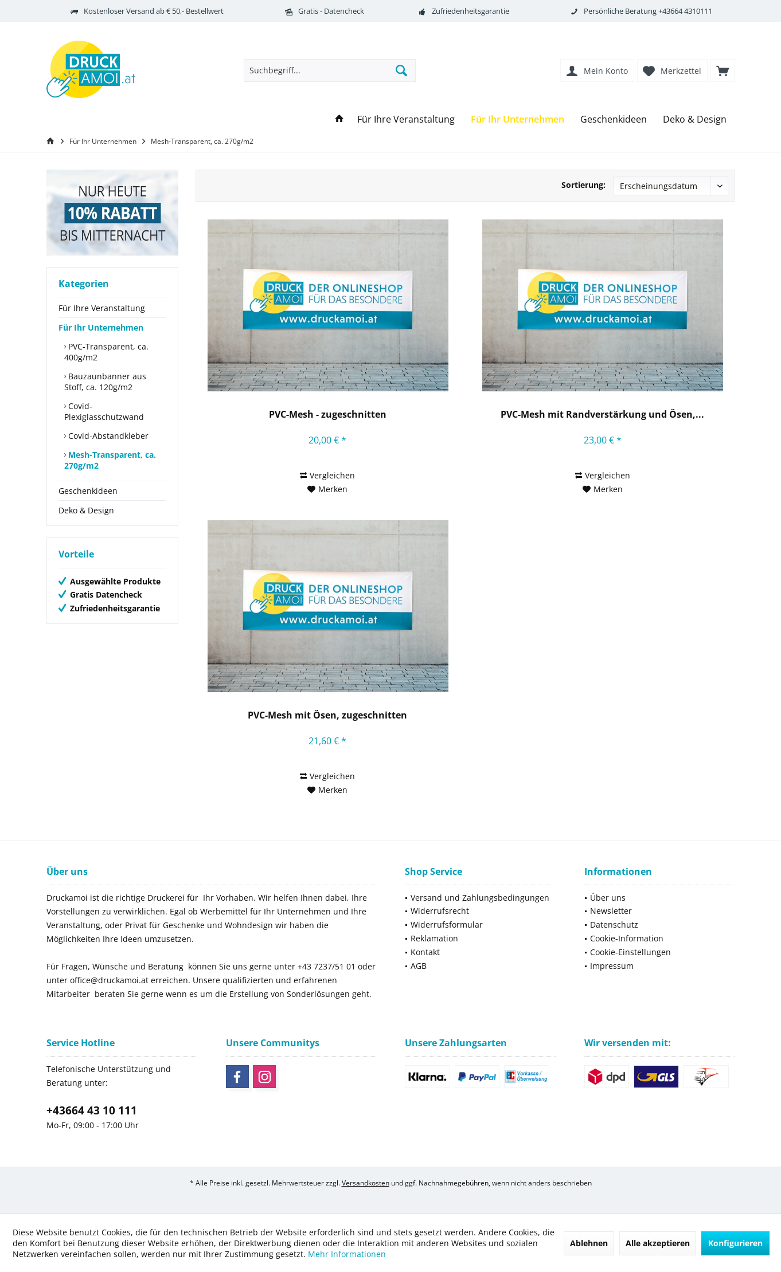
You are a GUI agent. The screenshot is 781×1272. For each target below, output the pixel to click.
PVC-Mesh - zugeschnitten (327, 415)
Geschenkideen (88, 490)
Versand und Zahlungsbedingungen (480, 897)
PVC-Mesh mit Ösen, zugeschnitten (327, 715)
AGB (419, 965)
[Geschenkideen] (613, 119)
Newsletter (611, 910)
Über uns (608, 897)
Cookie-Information (626, 938)
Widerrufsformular (447, 924)
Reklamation (434, 938)
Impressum (612, 965)
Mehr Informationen (347, 1254)
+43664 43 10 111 (91, 1110)
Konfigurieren (735, 1243)
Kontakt (425, 952)
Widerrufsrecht (440, 910)
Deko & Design (86, 510)
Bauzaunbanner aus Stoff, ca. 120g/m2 (105, 381)
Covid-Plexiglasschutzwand (104, 411)
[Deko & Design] (695, 119)
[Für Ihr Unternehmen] (517, 119)
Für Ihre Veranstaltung (101, 308)
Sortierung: (583, 184)
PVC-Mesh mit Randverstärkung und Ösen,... (602, 415)
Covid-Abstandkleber (107, 435)
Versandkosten (365, 1183)
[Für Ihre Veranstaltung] (406, 119)
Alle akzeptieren (658, 1243)
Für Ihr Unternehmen (100, 327)
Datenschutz (614, 924)
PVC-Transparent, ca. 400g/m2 (106, 352)
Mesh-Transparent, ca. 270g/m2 (110, 460)
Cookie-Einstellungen (630, 952)
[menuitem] (722, 70)
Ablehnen (589, 1243)
